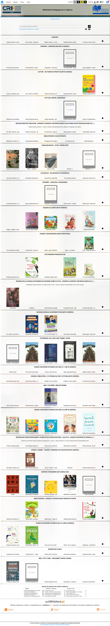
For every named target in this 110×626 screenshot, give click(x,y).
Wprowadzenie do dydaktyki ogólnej (31, 593)
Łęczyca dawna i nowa (49, 590)
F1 (98, 2)
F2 (101, 2)
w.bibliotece (47, 605)
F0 (95, 2)
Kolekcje (37, 29)
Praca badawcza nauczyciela (50, 596)
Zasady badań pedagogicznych (30, 591)
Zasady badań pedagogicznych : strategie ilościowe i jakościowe (36, 590)
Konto (28, 2)
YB (82, 2)
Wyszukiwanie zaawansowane (26, 29)
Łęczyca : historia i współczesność (72, 594)
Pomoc (22, 2)
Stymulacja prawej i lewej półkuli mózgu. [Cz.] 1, (54, 594)
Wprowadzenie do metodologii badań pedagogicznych (34, 596)
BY (85, 2)
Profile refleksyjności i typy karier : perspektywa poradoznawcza (78, 596)
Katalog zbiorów (55, 19)
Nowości (8, 2)
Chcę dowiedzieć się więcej (47, 624)
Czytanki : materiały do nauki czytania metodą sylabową (55, 591)
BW (78, 2)
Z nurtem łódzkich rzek (70, 593)
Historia (15, 2)
